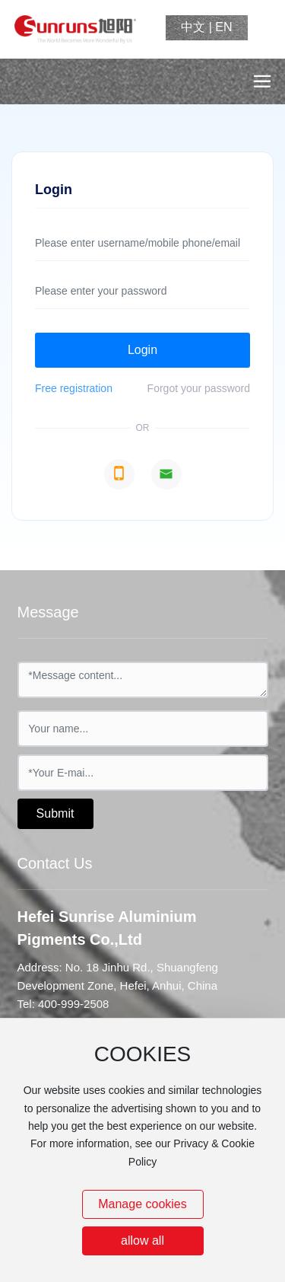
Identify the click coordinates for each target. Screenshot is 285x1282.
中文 (193, 27)
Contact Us (55, 863)
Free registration (73, 388)
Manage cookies (142, 1203)
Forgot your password (198, 388)
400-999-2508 (73, 1003)
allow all (142, 1240)
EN (223, 27)
